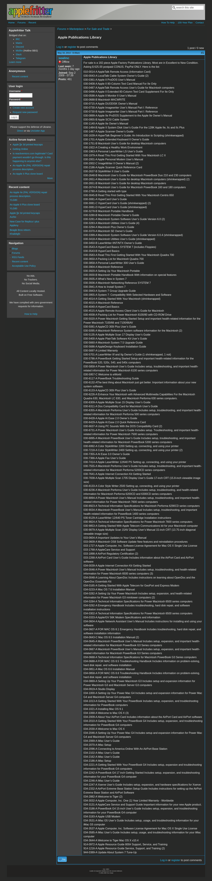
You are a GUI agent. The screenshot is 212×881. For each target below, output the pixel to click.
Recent (32, 22)
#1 (202, 52)
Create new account (23, 107)
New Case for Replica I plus (24, 221)
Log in (60, 46)
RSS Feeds (18, 257)
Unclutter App (37, 130)
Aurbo (13, 217)
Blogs (15, 248)
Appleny (14, 225)
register (72, 46)
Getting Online (20, 149)
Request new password (25, 112)
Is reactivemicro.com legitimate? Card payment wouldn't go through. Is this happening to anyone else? (33, 157)
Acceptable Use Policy (24, 266)
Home (11, 22)
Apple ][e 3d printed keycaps (28, 144)
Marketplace (76, 29)
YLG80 (13, 200)
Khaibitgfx (15, 233)
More (50, 178)
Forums (22, 22)
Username (15, 91)
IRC (18, 39)
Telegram (21, 58)
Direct (20, 130)
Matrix (19, 43)
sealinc (63, 58)
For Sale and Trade (98, 29)
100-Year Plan (185, 22)
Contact (199, 22)
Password (15, 99)
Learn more (15, 62)
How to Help (30, 314)
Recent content (20, 76)
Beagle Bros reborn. (20, 230)
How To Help (168, 22)
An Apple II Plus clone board (28, 173)
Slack (19, 54)
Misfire (19, 50)
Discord (20, 46)
